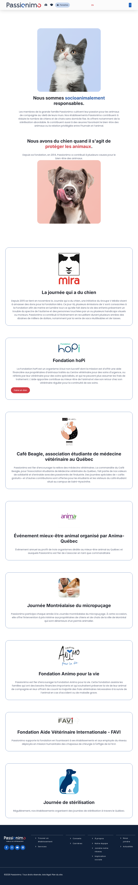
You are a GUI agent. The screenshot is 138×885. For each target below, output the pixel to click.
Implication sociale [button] (100, 858)
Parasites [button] (62, 5)
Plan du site (57, 874)
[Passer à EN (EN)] (92, 5)
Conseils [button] (77, 838)
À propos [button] (99, 838)
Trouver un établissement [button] (45, 840)
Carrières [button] (77, 843)
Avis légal (46, 874)
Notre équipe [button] (101, 843)
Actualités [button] (128, 846)
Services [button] (42, 846)
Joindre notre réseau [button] (101, 850)
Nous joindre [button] (126, 840)
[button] (46, 5)
